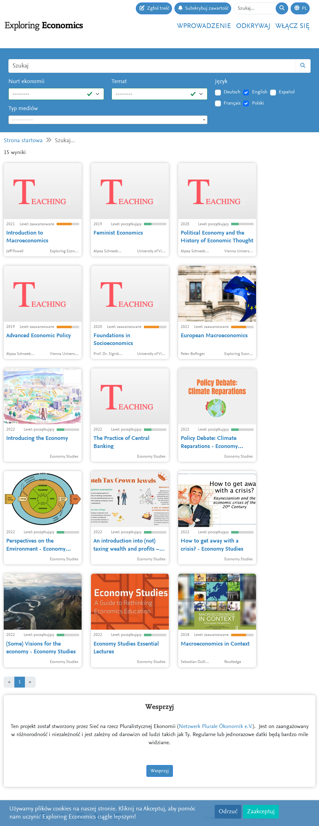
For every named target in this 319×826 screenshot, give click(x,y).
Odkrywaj (253, 26)
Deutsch (232, 92)
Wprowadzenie (204, 26)
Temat (119, 82)
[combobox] (107, 119)
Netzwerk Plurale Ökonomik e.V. (216, 727)
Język (221, 82)
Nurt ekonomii (26, 82)
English (260, 92)
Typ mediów (23, 109)
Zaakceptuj (261, 812)
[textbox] (108, 120)
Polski (258, 103)
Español (287, 92)
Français (232, 103)
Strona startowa (23, 141)
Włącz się (292, 26)
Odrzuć (228, 812)
